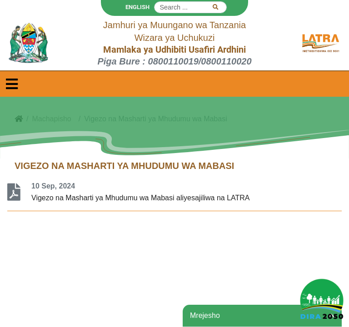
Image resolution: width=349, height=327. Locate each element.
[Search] (190, 7)
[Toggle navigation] (12, 84)
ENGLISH (137, 7)
